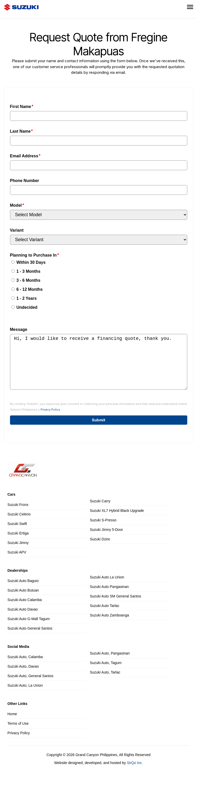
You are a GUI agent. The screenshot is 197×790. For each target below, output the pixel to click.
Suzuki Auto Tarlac (104, 616)
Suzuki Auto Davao (22, 620)
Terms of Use (17, 734)
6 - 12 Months (27, 289)
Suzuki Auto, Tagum (105, 673)
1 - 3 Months (26, 271)
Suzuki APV (16, 562)
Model (16, 205)
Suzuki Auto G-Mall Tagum (28, 629)
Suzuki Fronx (17, 515)
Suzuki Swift (17, 534)
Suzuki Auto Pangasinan (109, 597)
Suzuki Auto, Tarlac (105, 682)
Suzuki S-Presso (103, 530)
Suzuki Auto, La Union (25, 696)
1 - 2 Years (24, 298)
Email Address (24, 156)
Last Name (20, 131)
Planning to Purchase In (33, 255)
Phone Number (24, 180)
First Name (20, 106)
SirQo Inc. (135, 773)
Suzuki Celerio (19, 524)
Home (12, 724)
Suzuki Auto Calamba (24, 610)
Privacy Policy (50, 420)
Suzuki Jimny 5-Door (106, 540)
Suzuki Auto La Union (107, 587)
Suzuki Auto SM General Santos (115, 606)
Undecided (24, 307)
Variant (17, 230)
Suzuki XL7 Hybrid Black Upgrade (117, 521)
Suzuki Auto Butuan (23, 600)
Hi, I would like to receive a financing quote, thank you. (98, 367)
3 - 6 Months (26, 280)
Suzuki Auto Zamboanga (109, 625)
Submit (98, 430)
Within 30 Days (28, 262)
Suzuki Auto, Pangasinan (110, 663)
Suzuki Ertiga (17, 543)
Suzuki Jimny (17, 553)
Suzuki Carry (100, 511)
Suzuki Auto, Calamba (25, 667)
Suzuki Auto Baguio (22, 591)
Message (18, 329)
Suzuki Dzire (100, 549)
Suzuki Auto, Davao (23, 677)
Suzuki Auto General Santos (29, 639)
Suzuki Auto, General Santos (30, 686)
